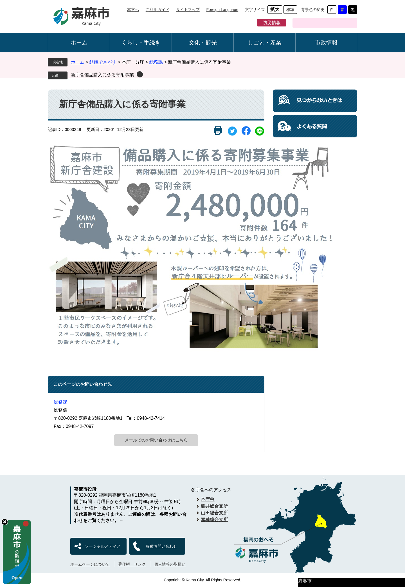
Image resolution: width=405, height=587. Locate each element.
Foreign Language (222, 9)
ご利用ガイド (157, 9)
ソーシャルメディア (102, 546)
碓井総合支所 (214, 506)
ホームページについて (90, 564)
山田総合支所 (214, 512)
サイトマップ (188, 9)
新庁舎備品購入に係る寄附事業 (102, 74)
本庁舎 (207, 499)
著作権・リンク (132, 564)
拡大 (274, 9)
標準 (290, 9)
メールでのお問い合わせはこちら (156, 440)
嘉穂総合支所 (214, 519)
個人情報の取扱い (170, 564)
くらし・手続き (141, 42)
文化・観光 (203, 42)
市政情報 (326, 42)
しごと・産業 (265, 42)
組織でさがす (102, 62)
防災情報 (272, 22)
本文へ (133, 9)
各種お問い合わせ (161, 546)
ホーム (79, 42)
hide (4, 522)
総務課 (156, 62)
